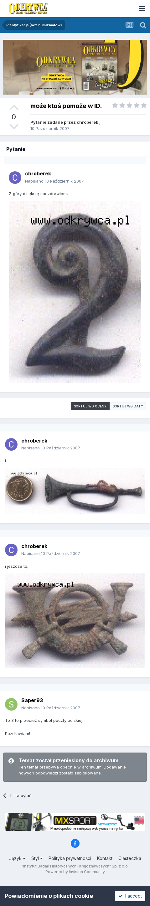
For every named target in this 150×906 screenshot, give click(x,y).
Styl (37, 858)
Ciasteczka (129, 858)
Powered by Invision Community (75, 871)
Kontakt (104, 858)
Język (17, 858)
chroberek (87, 122)
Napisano (54, 181)
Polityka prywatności (70, 858)
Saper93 (32, 700)
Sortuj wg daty (128, 406)
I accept (130, 895)
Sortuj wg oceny (90, 406)
